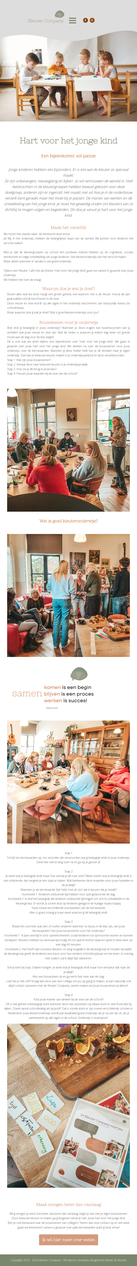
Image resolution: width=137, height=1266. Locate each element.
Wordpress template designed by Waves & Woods (94, 1260)
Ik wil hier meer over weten (68, 1240)
